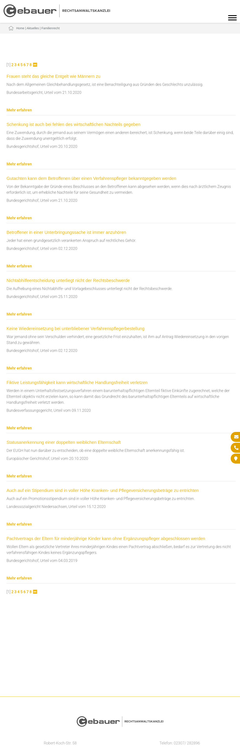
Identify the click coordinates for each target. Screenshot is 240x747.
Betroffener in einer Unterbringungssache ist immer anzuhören (66, 232)
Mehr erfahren (19, 110)
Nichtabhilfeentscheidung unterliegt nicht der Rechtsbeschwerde (68, 280)
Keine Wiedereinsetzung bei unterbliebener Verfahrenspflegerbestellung (75, 328)
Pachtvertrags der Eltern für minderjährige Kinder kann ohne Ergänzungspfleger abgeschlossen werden (105, 538)
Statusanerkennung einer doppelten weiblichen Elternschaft (63, 442)
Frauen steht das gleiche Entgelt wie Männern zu (53, 76)
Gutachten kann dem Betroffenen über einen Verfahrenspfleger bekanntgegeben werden (91, 178)
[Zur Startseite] (56, 16)
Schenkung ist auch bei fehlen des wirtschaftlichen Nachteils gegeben (73, 124)
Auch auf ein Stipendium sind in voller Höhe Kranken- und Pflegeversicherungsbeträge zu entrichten (102, 490)
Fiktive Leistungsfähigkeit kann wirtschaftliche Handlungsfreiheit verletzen (77, 382)
